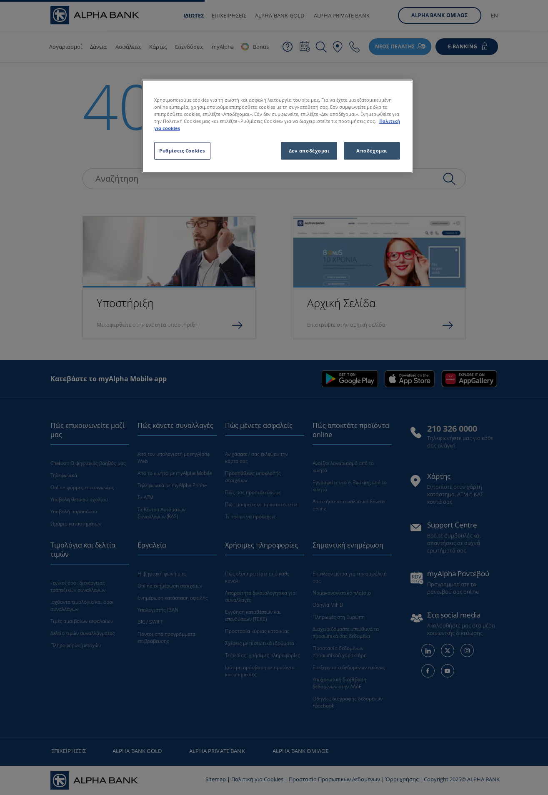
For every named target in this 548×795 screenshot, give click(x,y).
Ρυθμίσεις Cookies (182, 151)
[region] (277, 126)
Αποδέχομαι (371, 151)
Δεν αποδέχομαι (309, 151)
